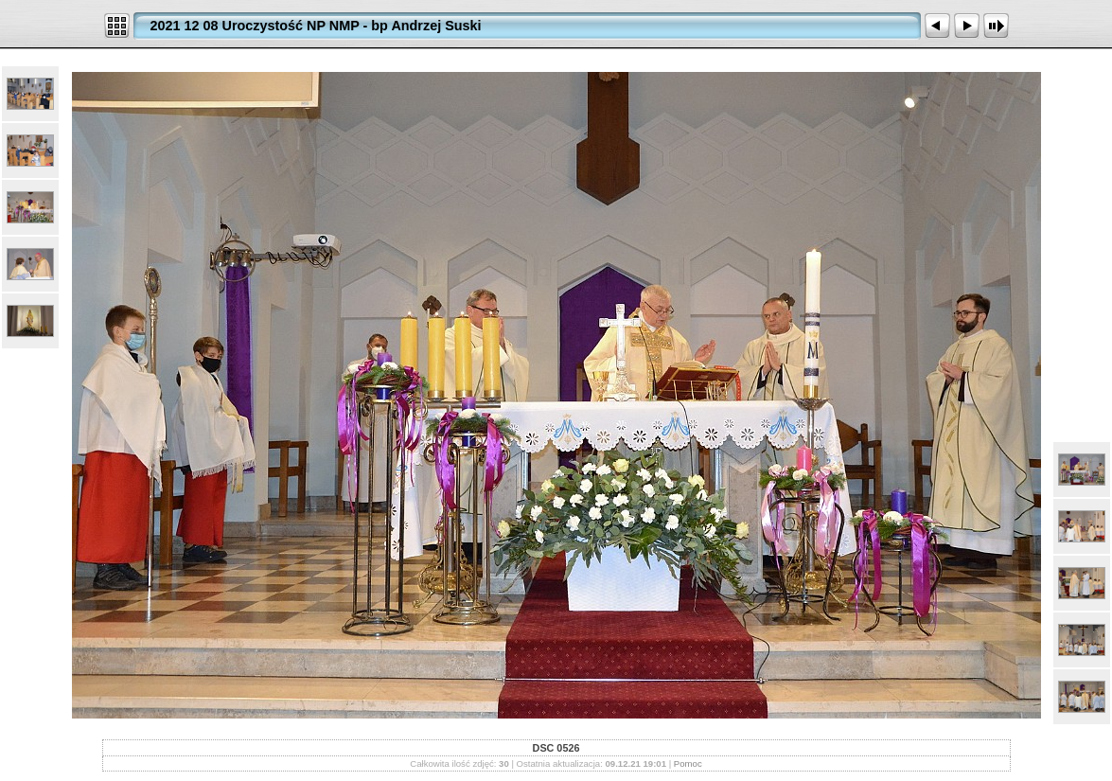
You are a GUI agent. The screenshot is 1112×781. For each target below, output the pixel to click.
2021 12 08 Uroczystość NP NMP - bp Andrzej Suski (316, 25)
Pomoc (688, 763)
